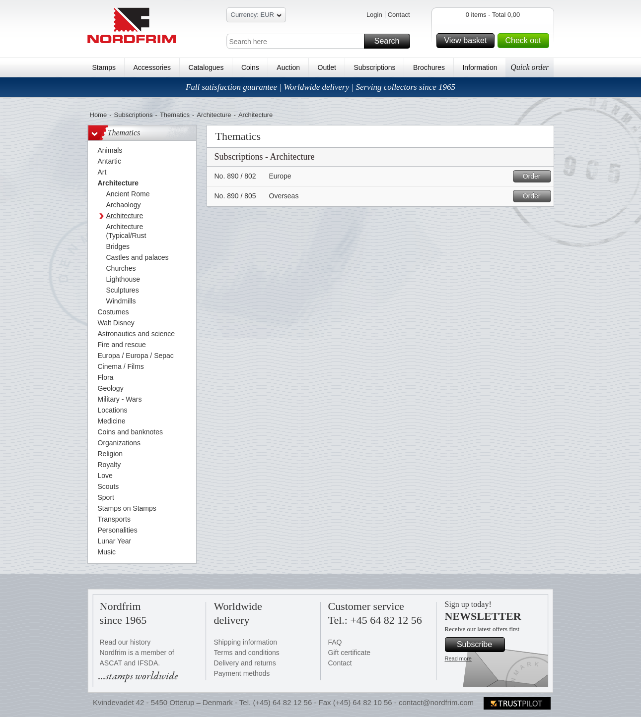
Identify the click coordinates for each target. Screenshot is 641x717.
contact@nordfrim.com (436, 702)
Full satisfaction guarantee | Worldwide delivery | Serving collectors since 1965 (320, 87)
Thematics (175, 115)
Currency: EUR (256, 16)
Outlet (327, 67)
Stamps (104, 67)
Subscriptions (375, 67)
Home (98, 115)
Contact (399, 14)
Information (479, 67)
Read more (458, 658)
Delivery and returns (245, 663)
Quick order (529, 67)
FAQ (335, 642)
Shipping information (246, 642)
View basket (468, 40)
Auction (288, 67)
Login (374, 14)
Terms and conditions (247, 653)
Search (390, 41)
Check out (525, 40)
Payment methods (242, 673)
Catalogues (206, 67)
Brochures (429, 67)
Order (535, 176)
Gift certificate (349, 653)
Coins (250, 67)
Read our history (125, 642)
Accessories (152, 67)
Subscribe (479, 644)
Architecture (214, 115)
